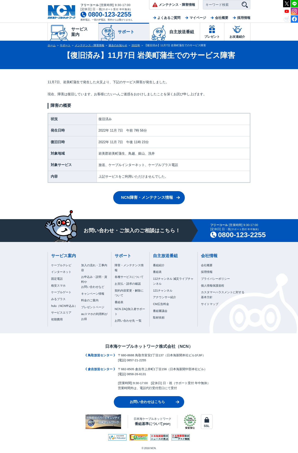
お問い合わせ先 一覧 (128, 320)
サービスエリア (61, 312)
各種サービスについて (129, 276)
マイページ (198, 18)
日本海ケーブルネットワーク (152, 421)
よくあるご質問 (168, 18)
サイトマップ (209, 304)
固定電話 (57, 278)
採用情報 (243, 18)
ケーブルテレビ (61, 265)
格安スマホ (58, 285)
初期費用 (57, 319)
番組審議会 (160, 311)
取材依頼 (159, 317)
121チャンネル (162, 290)
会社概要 (221, 18)
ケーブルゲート (61, 292)
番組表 (119, 302)
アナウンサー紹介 (164, 297)
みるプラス (58, 299)
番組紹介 (159, 265)
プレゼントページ (92, 307)
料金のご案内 (90, 300)
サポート (65, 45)
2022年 (136, 45)
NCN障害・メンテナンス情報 (147, 197)
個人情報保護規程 (212, 285)
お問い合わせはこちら (147, 402)
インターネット (61, 272)
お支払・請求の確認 (128, 283)
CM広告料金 (161, 304)
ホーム (52, 45)
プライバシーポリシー (215, 278)
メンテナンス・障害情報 (89, 45)
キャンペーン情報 (92, 293)
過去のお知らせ (117, 45)
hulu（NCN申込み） (64, 306)
